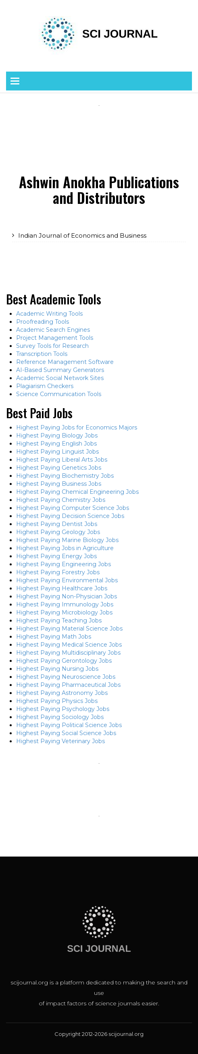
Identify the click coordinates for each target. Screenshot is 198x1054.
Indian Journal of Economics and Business (82, 235)
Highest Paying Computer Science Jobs (72, 508)
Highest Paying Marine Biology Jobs (67, 540)
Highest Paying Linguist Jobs (57, 451)
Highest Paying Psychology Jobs (62, 709)
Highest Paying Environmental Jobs (67, 580)
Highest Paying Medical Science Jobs (69, 644)
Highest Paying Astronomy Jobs (62, 693)
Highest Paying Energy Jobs (56, 556)
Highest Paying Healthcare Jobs (61, 588)
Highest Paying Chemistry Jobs (60, 499)
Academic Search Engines (53, 329)
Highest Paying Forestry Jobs (58, 572)
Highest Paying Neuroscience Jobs (65, 676)
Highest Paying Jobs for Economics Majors (76, 427)
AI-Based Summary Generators (60, 370)
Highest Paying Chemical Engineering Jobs (77, 491)
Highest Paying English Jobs (56, 443)
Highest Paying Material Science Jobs (69, 628)
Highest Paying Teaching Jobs (59, 620)
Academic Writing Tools (49, 313)
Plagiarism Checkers (44, 386)
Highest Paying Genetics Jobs (58, 467)
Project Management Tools (54, 337)
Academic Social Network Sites (60, 378)
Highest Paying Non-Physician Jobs (66, 596)
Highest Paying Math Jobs (53, 636)
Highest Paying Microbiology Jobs (64, 612)
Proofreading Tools (42, 321)
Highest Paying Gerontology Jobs (64, 660)
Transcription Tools (41, 353)
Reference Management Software (65, 362)
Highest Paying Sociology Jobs (60, 717)
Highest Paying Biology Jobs (57, 435)
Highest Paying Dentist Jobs (56, 524)
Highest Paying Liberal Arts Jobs (61, 459)
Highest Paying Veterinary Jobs (60, 741)
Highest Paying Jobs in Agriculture (65, 548)
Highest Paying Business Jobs (58, 483)
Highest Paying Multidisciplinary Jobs (68, 652)
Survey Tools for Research (52, 345)
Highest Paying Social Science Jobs (66, 733)
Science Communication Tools (58, 394)
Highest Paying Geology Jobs (58, 532)
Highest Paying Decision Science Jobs (70, 516)
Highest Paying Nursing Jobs (57, 668)
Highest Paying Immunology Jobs (64, 604)
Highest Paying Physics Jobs (57, 701)
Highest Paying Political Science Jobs (69, 725)
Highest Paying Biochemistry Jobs (65, 475)
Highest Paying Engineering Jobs (63, 564)
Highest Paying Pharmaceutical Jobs (68, 684)
